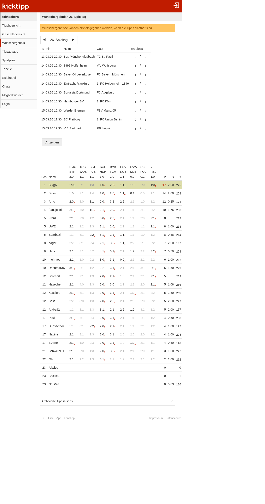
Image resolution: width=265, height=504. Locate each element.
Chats (6, 86)
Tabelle (7, 69)
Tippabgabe (10, 51)
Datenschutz (173, 418)
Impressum (156, 418)
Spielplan (8, 60)
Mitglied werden (13, 95)
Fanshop (69, 418)
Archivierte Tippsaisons (57, 401)
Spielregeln (9, 77)
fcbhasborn (10, 16)
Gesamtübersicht (13, 34)
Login (6, 104)
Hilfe (51, 418)
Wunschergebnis (13, 43)
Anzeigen (52, 142)
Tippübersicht (11, 25)
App (58, 418)
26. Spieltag (59, 40)
